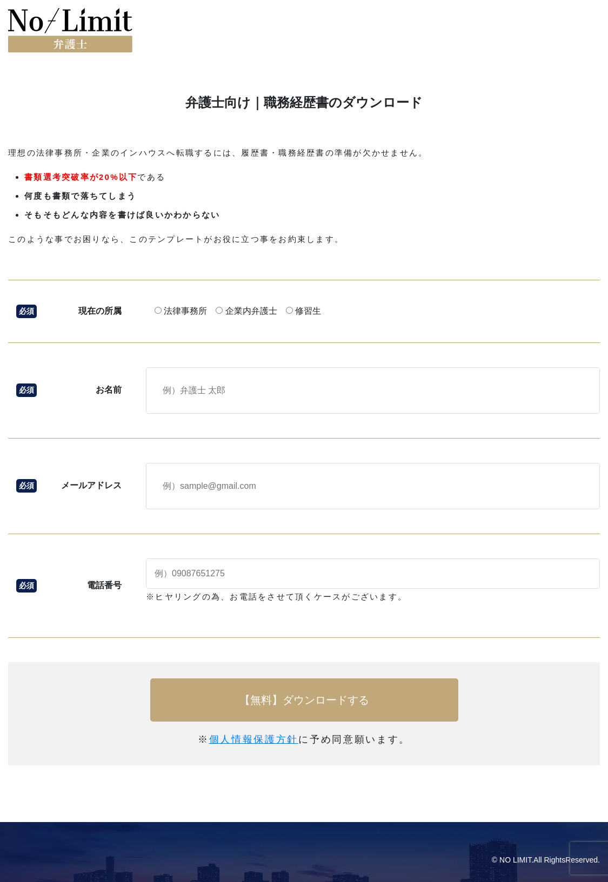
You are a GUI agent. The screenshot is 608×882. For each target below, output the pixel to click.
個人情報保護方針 (254, 739)
